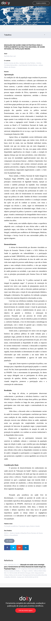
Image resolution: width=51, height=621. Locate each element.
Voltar (9, 541)
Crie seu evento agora (25, 610)
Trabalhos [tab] (24, 35)
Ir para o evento (41, 3)
